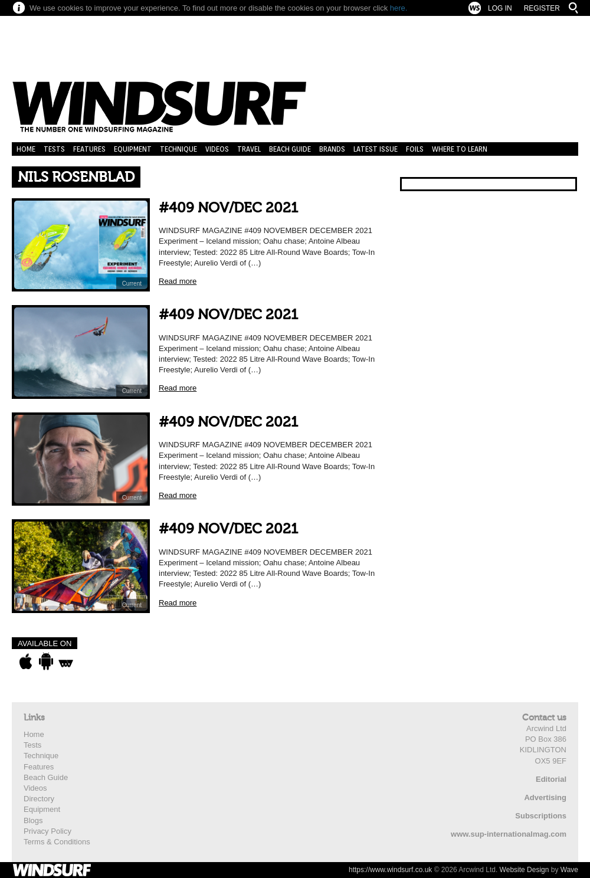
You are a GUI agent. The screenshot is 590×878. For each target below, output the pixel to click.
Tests (54, 149)
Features (89, 149)
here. (399, 8)
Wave (569, 870)
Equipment (133, 149)
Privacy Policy (47, 831)
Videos (217, 149)
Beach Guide (290, 149)
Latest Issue (375, 149)
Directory (39, 798)
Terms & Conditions (57, 841)
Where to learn (459, 149)
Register (542, 8)
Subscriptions (540, 815)
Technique (178, 149)
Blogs (33, 820)
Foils (415, 149)
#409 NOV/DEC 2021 (228, 208)
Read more (177, 281)
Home (26, 149)
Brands (332, 149)
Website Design (524, 870)
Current (132, 283)
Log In (500, 8)
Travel (249, 149)
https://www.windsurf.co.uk (390, 870)
